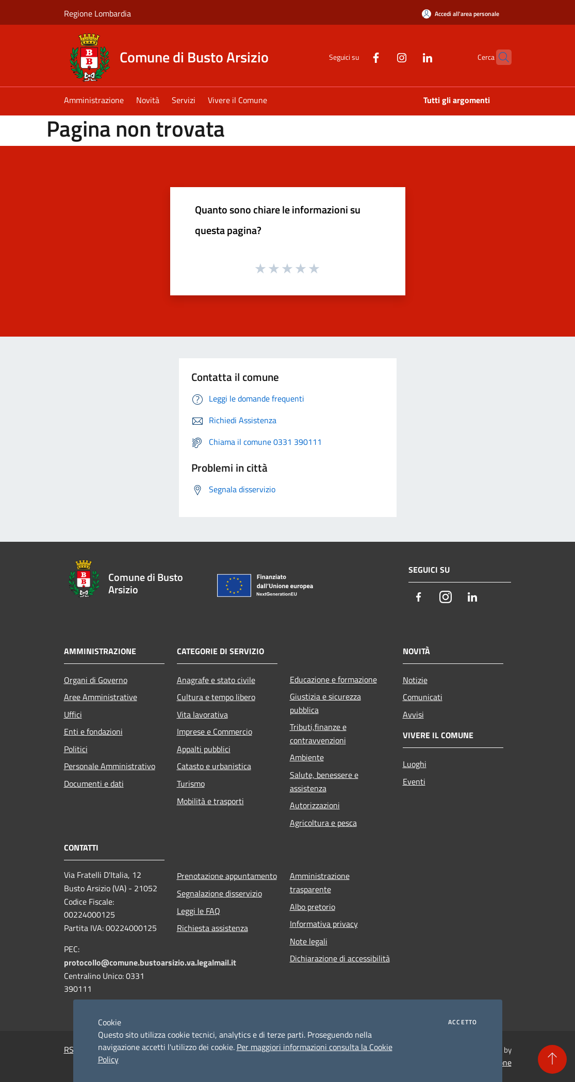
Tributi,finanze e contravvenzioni (318, 733)
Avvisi (413, 714)
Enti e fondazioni (93, 731)
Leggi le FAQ (198, 911)
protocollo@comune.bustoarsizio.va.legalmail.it (150, 962)
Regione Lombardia (97, 13)
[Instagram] (381, 57)
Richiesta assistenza (212, 928)
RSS (71, 1049)
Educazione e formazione (333, 679)
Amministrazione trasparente (320, 882)
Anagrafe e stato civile (216, 680)
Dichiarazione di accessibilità (340, 958)
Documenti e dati (94, 783)
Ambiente (307, 757)
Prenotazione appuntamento (227, 876)
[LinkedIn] (407, 57)
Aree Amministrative (100, 697)
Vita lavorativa (202, 714)
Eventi (414, 781)
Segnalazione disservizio (219, 893)
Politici (76, 749)
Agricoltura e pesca (323, 823)
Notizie (415, 680)
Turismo (191, 783)
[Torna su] (552, 1059)
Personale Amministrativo (109, 766)
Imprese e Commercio (214, 731)
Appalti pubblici (204, 749)
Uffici (73, 714)
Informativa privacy (324, 924)
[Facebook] (356, 57)
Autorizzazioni (315, 805)
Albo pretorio (312, 907)
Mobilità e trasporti (210, 801)
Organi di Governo (95, 680)
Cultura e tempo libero (216, 697)
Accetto (462, 1022)
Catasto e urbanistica (214, 766)
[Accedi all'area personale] (460, 14)
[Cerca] (499, 57)
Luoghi (414, 764)
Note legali (308, 941)
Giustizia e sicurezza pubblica (325, 703)
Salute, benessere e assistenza (324, 781)
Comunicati (422, 697)
